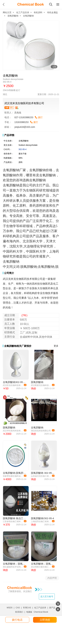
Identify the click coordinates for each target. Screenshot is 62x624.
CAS (18, 608)
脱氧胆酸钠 (13, 16)
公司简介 (9, 273)
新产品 (52, 608)
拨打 (40, 117)
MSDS (10, 608)
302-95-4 (22, 149)
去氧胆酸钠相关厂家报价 (17, 346)
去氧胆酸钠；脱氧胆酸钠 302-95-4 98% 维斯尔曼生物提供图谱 (42, 563)
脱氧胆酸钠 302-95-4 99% (42, 472)
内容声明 (52, 578)
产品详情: (9, 135)
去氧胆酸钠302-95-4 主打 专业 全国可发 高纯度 (14, 382)
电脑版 (29, 612)
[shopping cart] (58, 603)
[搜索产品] (50, 4)
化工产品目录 (22, 12)
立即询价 (45, 619)
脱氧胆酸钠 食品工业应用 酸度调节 (14, 518)
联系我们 (19, 612)
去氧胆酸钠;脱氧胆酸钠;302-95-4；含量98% (14, 472)
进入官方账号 (46, 596)
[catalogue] (58, 609)
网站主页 (7, 12)
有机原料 (38, 12)
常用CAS (27, 608)
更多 (56, 346)
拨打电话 (17, 619)
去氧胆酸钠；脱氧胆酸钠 (14, 563)
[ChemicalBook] (30, 4)
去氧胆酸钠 (37, 427)
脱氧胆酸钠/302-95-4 (42, 518)
